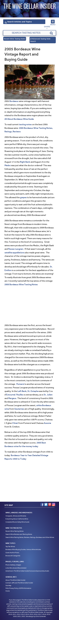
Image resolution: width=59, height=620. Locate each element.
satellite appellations (14, 252)
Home (8, 591)
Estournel (10, 394)
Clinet (15, 423)
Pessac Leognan (15, 249)
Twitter (45, 504)
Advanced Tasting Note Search (40, 40)
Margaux (12, 398)
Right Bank (25, 162)
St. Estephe (33, 391)
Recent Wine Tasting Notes (15, 39)
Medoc (7, 165)
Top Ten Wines (10, 546)
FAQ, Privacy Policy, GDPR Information (18, 588)
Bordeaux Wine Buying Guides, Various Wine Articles (23, 549)
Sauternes (19, 409)
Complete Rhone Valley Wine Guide (17, 522)
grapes (23, 197)
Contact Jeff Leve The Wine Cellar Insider (19, 583)
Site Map (8, 585)
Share (47, 27)
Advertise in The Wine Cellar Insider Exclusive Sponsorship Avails (27, 571)
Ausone (47, 423)
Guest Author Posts (12, 552)
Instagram (53, 504)
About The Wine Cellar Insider (15, 580)
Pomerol (20, 384)
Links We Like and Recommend (16, 568)
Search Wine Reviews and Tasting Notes (19, 534)
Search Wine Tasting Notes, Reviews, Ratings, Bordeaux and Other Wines (30, 537)
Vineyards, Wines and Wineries (16, 516)
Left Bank (22, 391)
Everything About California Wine (17, 519)
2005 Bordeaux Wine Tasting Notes (21, 284)
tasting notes (25, 124)
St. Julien (48, 394)
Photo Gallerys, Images (13, 565)
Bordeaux (14, 101)
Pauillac (19, 394)
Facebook (42, 504)
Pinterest (49, 504)
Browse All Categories (13, 556)
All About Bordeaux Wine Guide (19, 119)
